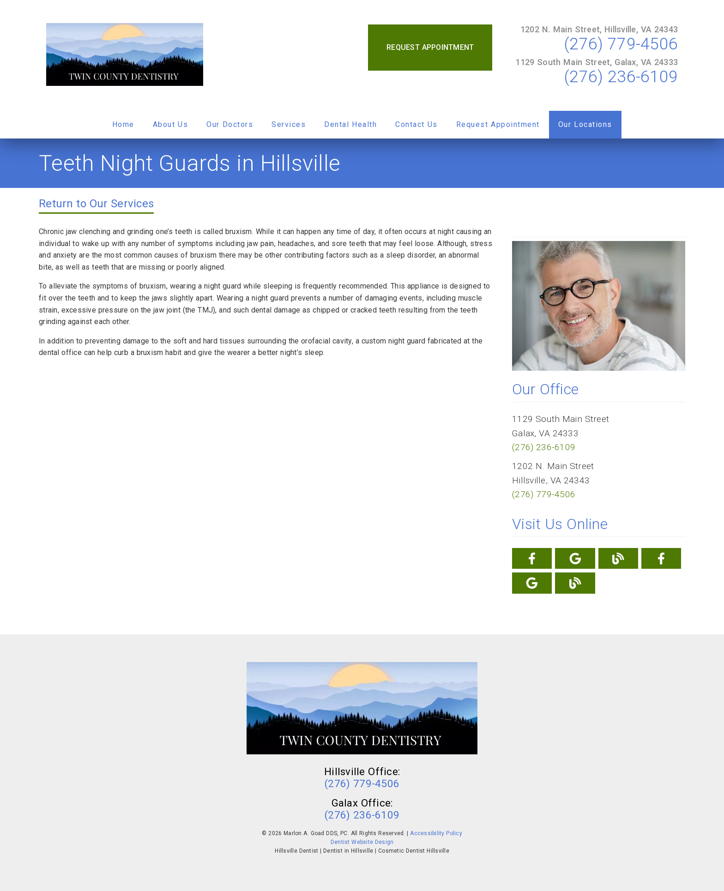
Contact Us (416, 124)
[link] (124, 55)
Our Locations (585, 124)
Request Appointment (498, 124)
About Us (170, 124)
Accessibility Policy (436, 833)
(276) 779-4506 (621, 44)
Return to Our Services (96, 203)
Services (289, 124)
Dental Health (350, 124)
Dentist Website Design (362, 842)
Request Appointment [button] (430, 47)
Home (123, 124)
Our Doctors (229, 124)
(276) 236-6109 (621, 76)
